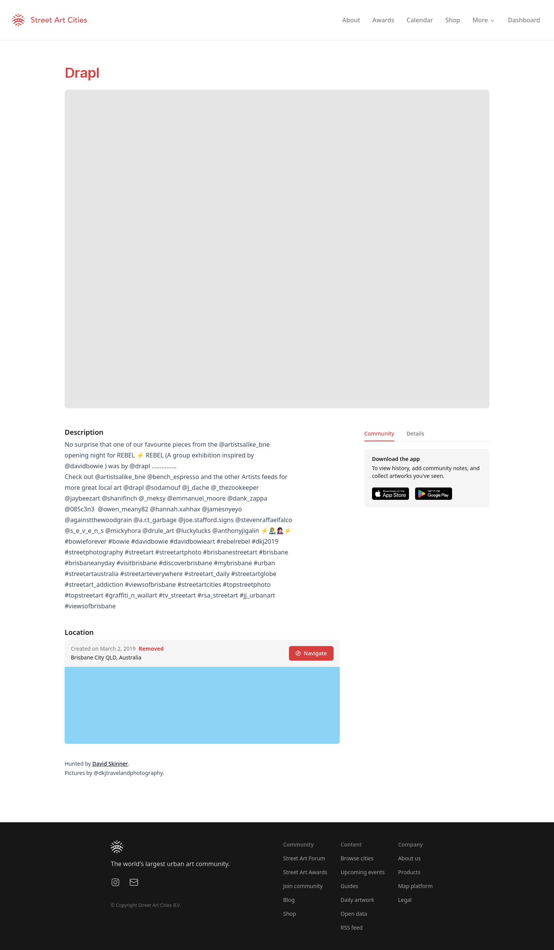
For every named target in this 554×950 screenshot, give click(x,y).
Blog (289, 899)
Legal (405, 899)
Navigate (311, 653)
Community (379, 433)
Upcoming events (362, 872)
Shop (289, 913)
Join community (303, 886)
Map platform (415, 886)
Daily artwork (357, 899)
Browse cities (357, 858)
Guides (349, 886)
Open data (353, 913)
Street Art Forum (304, 858)
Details (415, 433)
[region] (202, 705)
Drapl (82, 72)
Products (409, 872)
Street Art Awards (305, 872)
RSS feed (351, 927)
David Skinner (110, 763)
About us (409, 858)
